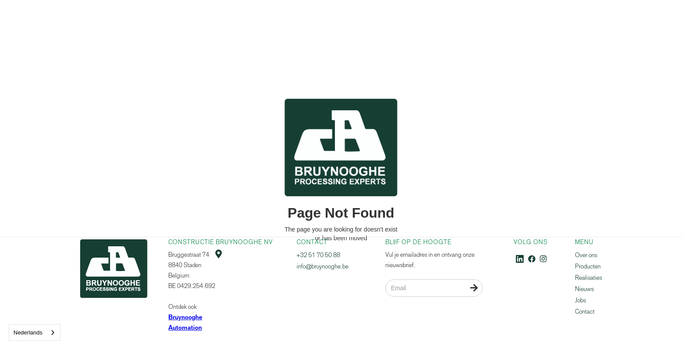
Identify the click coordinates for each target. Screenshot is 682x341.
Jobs (580, 300)
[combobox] (34, 332)
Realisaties (588, 277)
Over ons (586, 255)
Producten (588, 266)
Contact (585, 311)
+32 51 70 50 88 (318, 255)
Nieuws (584, 289)
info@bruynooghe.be (322, 266)
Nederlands (28, 332)
